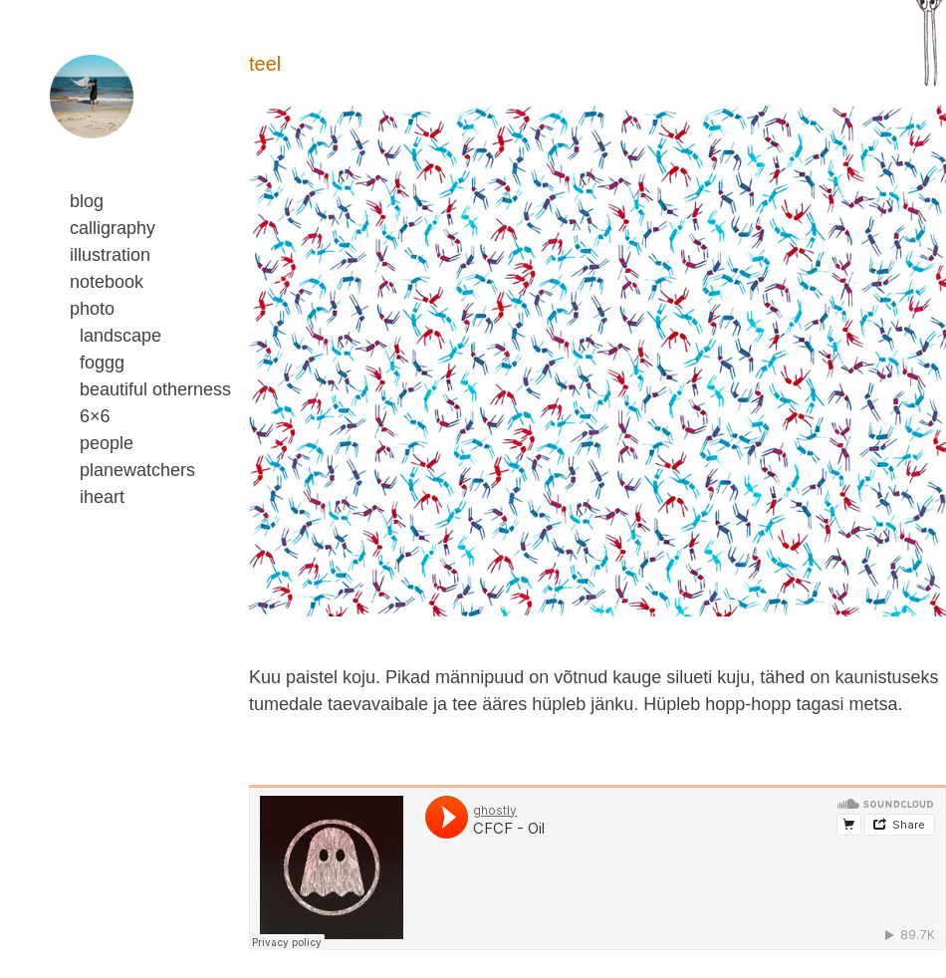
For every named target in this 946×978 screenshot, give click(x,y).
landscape (120, 336)
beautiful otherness (155, 389)
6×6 (95, 416)
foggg (102, 362)
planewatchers (137, 470)
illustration (110, 255)
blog (87, 201)
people (106, 443)
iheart (102, 497)
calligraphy (112, 228)
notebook (106, 282)
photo (92, 309)
